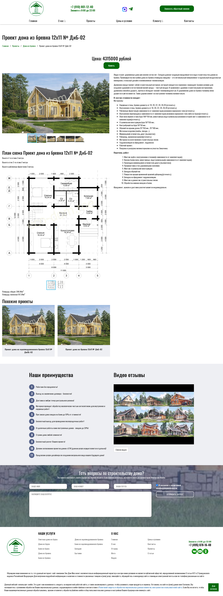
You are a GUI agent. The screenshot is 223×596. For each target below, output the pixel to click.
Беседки (78, 551)
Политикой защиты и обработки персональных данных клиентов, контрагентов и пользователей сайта (140, 587)
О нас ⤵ (62, 21)
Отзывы (114, 551)
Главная (33, 21)
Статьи (151, 556)
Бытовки (78, 556)
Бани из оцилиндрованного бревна (89, 547)
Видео (113, 560)
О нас (113, 547)
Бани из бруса (43, 551)
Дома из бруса (44, 547)
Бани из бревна (44, 560)
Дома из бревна (29, 45)
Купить (111, 65)
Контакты (189, 21)
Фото (113, 556)
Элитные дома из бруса (47, 542)
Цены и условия (124, 21)
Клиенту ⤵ (158, 21)
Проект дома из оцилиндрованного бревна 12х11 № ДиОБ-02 (28, 354)
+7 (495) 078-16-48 (200, 548)
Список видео (121, 452)
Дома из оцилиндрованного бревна (89, 542)
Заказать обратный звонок (176, 8)
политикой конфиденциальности (168, 490)
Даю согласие (213, 587)
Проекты (90, 21)
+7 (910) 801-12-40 (83, 8)
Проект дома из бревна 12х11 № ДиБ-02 (84, 352)
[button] (106, 76)
